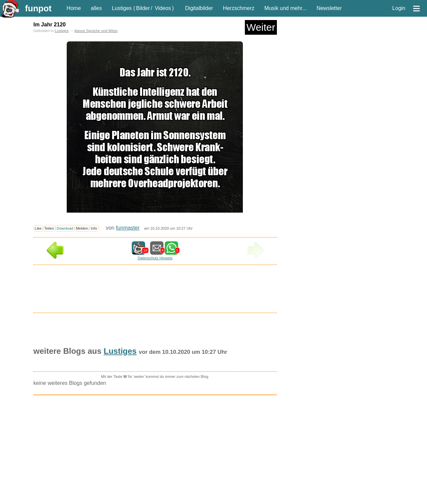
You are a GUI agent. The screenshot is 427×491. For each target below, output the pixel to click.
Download (65, 228)
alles (96, 8)
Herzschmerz (238, 8)
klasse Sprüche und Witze (95, 31)
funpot (38, 8)
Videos (163, 8)
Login (398, 8)
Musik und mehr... (286, 8)
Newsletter (329, 8)
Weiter (261, 27)
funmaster (127, 228)
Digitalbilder (199, 8)
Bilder (143, 8)
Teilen (49, 228)
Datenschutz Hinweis (155, 258)
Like (38, 228)
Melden (82, 228)
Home (74, 8)
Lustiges (122, 8)
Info (94, 228)
